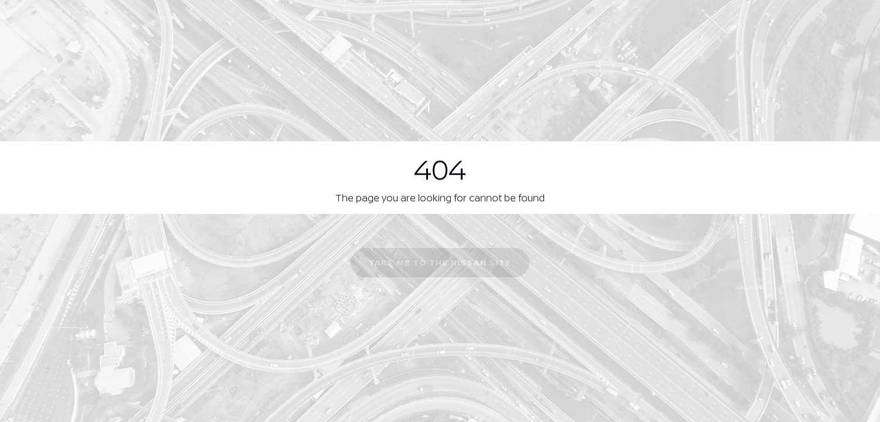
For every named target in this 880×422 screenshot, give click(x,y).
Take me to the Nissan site (440, 263)
